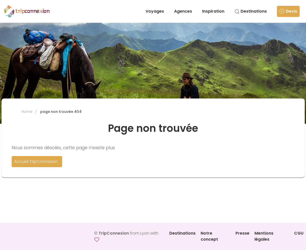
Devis (288, 11)
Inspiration (213, 11)
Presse (242, 233)
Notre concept (209, 236)
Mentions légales (263, 236)
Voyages (155, 11)
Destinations (250, 11)
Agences (183, 11)
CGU (298, 233)
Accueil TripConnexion (36, 161)
